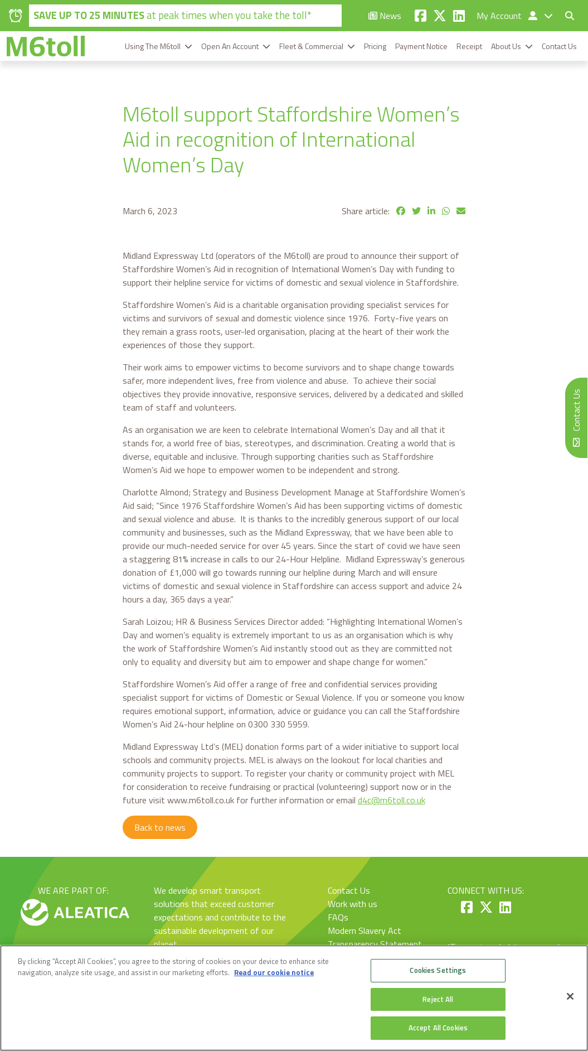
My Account (508, 15)
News (384, 15)
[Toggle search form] (565, 15)
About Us (506, 46)
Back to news (160, 827)
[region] (294, 998)
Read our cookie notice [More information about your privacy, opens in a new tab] (274, 972)
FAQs (338, 917)
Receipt (469, 46)
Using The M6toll (153, 46)
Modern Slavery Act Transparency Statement (375, 937)
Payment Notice (421, 46)
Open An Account (230, 46)
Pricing (375, 46)
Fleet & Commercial (311, 46)
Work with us (352, 903)
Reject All (437, 999)
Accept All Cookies (438, 1027)
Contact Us (559, 46)
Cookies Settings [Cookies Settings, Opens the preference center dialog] (438, 970)
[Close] (570, 996)
